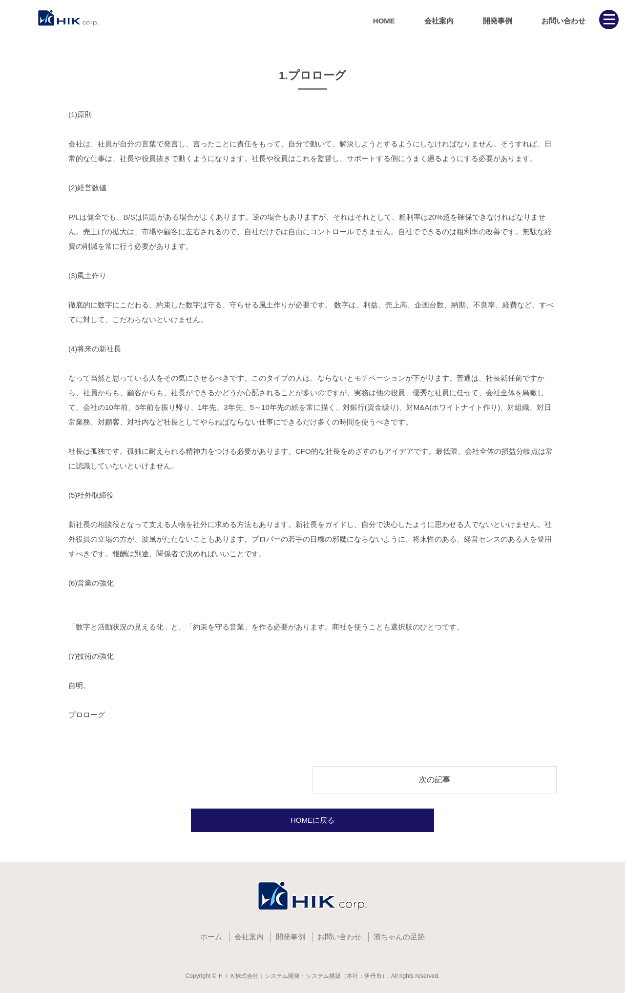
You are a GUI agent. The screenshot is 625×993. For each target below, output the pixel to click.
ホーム (211, 936)
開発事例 (497, 21)
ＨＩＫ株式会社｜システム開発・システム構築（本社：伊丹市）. (303, 976)
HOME (384, 21)
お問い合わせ (563, 21)
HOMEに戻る (312, 820)
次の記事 (434, 779)
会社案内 (439, 21)
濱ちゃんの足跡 (399, 936)
